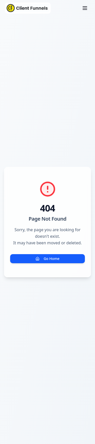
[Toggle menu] (85, 8)
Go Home (47, 258)
